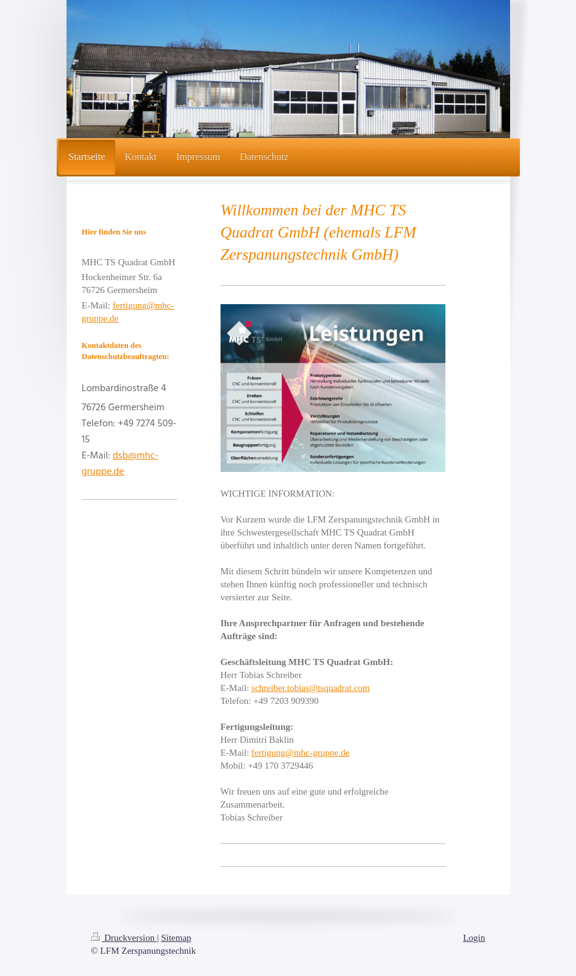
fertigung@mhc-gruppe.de (300, 753)
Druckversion (124, 938)
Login (474, 938)
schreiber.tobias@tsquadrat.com (310, 688)
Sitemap (176, 938)
